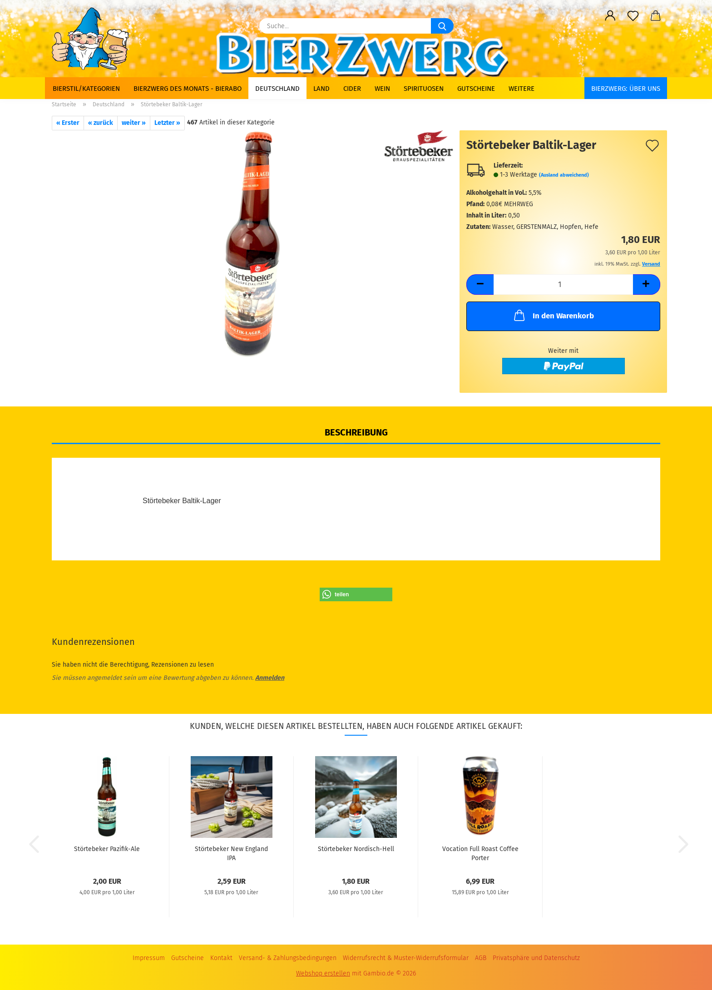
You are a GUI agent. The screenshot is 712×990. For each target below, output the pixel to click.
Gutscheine (476, 88)
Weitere (521, 88)
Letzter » (167, 123)
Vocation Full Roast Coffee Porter (480, 853)
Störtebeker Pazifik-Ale (107, 849)
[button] (610, 16)
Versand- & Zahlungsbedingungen (287, 958)
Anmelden (269, 678)
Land (321, 88)
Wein (382, 88)
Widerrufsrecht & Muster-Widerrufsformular (406, 958)
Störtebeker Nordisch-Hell (356, 849)
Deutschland (277, 88)
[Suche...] (442, 26)
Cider (352, 88)
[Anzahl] (563, 284)
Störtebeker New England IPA (231, 853)
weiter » (134, 123)
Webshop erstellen (323, 973)
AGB (480, 958)
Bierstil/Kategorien (86, 88)
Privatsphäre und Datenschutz (536, 958)
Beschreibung (356, 432)
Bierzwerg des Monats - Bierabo (188, 88)
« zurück (100, 123)
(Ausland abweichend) (564, 175)
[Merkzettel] (633, 16)
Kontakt (221, 958)
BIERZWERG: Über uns (625, 88)
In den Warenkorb (553, 315)
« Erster (67, 123)
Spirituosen (424, 88)
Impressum (149, 958)
